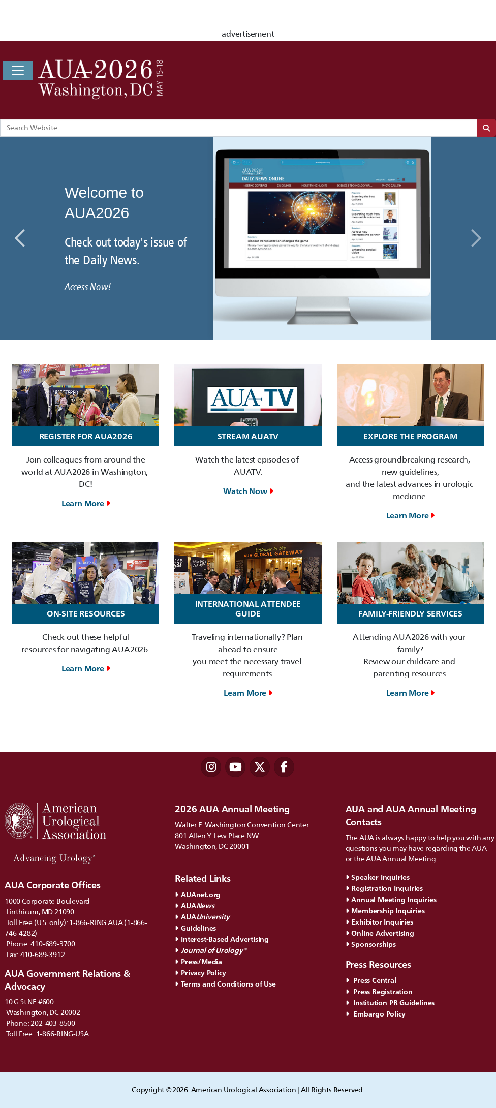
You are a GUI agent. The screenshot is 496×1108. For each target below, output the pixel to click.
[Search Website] (239, 128)
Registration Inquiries (384, 888)
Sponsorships (371, 944)
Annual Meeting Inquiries (391, 899)
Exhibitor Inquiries (379, 921)
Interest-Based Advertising (222, 939)
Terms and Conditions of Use (225, 983)
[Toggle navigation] (18, 70)
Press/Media (198, 961)
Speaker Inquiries (378, 877)
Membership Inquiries (385, 910)
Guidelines (195, 928)
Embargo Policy (376, 1013)
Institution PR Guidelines (390, 1002)
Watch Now (248, 491)
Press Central (371, 980)
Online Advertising (380, 933)
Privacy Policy (200, 972)
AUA (195, 905)
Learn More (85, 503)
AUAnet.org (198, 894)
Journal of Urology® (210, 950)
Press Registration (379, 991)
